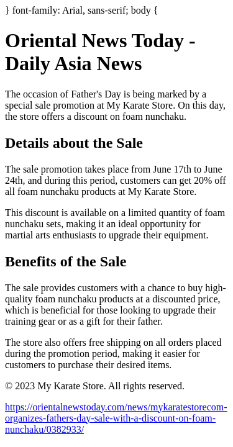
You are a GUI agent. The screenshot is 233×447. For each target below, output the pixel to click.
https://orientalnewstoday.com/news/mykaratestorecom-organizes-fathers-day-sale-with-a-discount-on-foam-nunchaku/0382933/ (116, 418)
